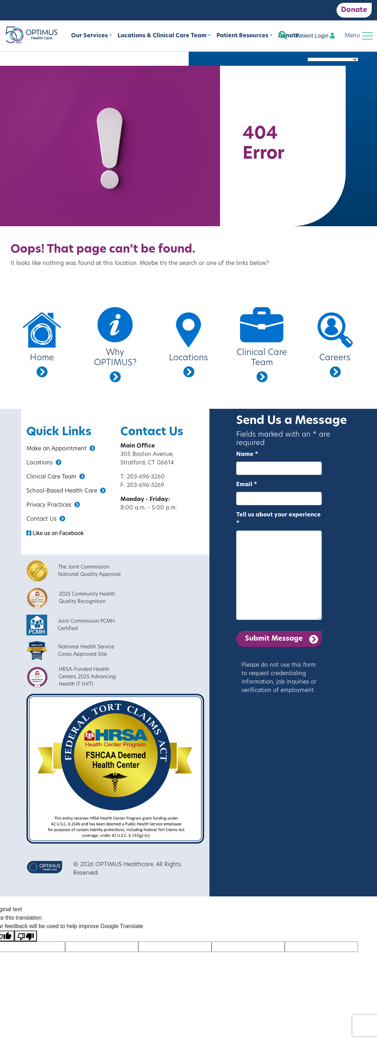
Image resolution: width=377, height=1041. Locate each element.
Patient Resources (242, 36)
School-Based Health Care (66, 491)
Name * (247, 454)
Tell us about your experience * (278, 519)
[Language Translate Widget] (333, 59)
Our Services (89, 36)
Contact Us (45, 519)
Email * (246, 485)
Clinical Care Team (55, 477)
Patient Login (315, 35)
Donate (354, 10)
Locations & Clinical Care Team (162, 36)
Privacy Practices (53, 505)
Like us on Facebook (55, 533)
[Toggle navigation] (358, 36)
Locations (43, 462)
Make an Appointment (60, 448)
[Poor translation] (25, 936)
